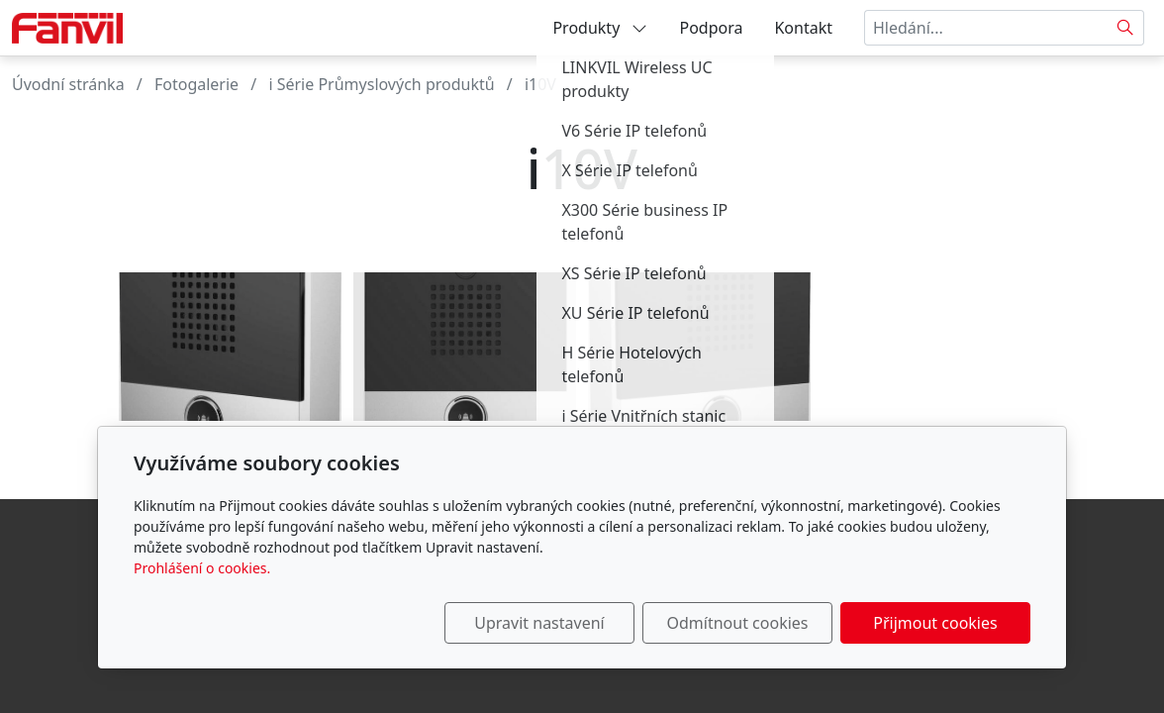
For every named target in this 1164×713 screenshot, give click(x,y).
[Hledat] (1126, 28)
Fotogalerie (196, 84)
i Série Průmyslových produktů (381, 84)
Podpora (710, 28)
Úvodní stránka (68, 84)
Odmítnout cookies (738, 623)
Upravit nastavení (539, 623)
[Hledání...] (986, 28)
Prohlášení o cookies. (202, 568)
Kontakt (803, 28)
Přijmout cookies (935, 623)
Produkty (599, 28)
